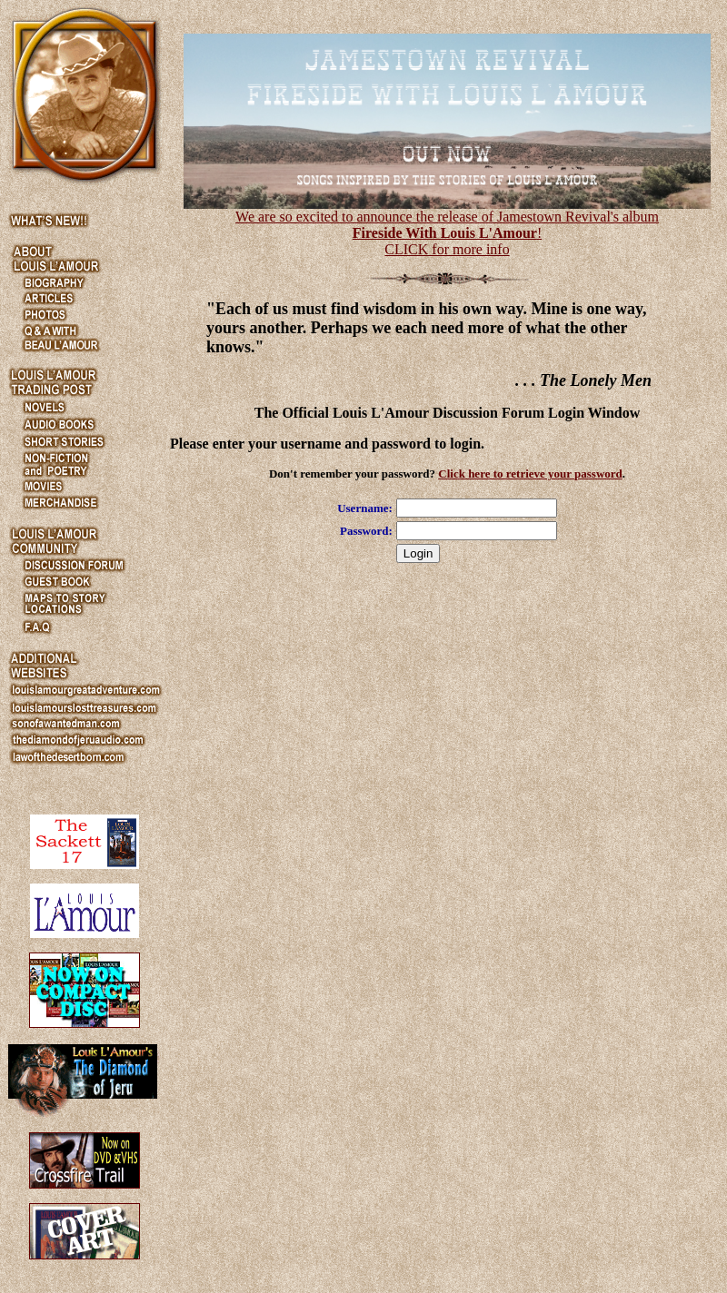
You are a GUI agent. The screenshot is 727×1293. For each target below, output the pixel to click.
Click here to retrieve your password (530, 473)
